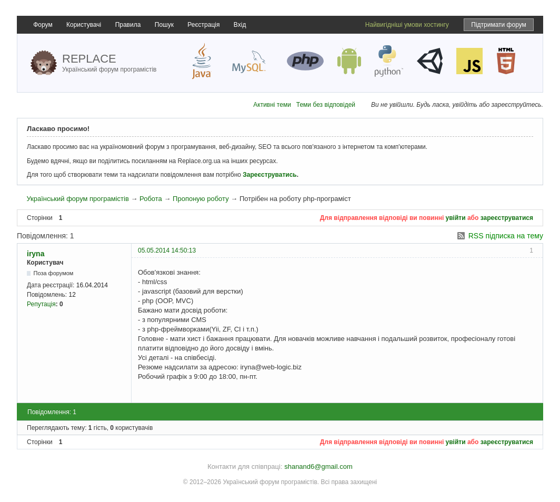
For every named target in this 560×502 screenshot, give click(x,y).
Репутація (41, 304)
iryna (35, 253)
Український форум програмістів (77, 199)
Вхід (240, 24)
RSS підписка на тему (505, 236)
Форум (42, 24)
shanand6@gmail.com (318, 466)
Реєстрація (203, 24)
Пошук (164, 24)
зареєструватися (507, 218)
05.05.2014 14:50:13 (167, 250)
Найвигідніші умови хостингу (407, 24)
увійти (456, 218)
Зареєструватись (269, 174)
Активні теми (272, 104)
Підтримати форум (498, 24)
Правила (128, 24)
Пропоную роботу (201, 199)
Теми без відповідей (325, 104)
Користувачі (83, 24)
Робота (150, 199)
